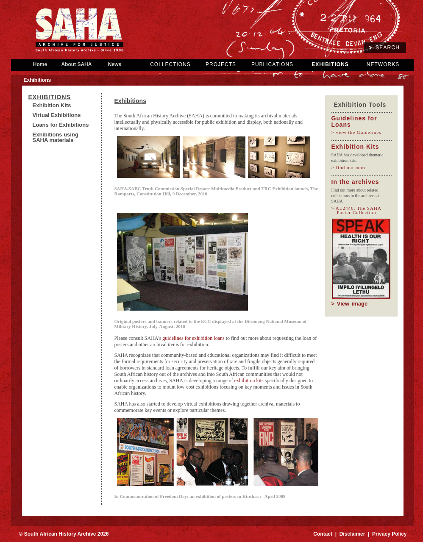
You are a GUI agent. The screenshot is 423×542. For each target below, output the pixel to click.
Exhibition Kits (52, 105)
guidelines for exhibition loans (193, 338)
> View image (349, 303)
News (115, 64)
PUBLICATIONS (272, 64)
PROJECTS (221, 64)
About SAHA (76, 64)
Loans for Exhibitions (61, 125)
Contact (322, 534)
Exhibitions (49, 97)
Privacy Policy (389, 534)
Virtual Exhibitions (57, 115)
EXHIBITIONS (330, 64)
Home (40, 64)
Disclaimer (352, 534)
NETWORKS (383, 64)
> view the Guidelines (359, 132)
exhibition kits (249, 381)
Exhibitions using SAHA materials (55, 137)
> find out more (352, 167)
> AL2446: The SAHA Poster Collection (359, 210)
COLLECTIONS (170, 64)
